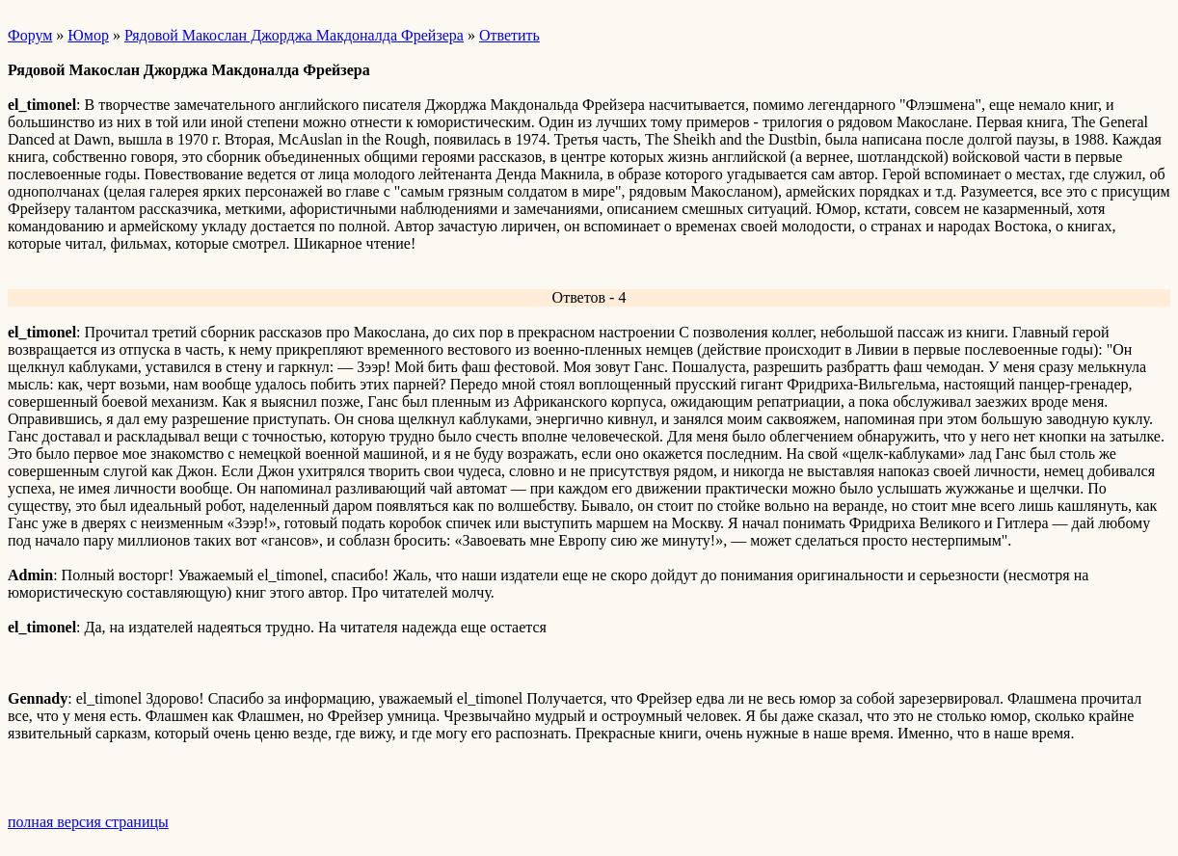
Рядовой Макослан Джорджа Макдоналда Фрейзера (294, 35)
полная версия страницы (88, 822)
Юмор (88, 35)
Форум (30, 35)
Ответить (509, 35)
